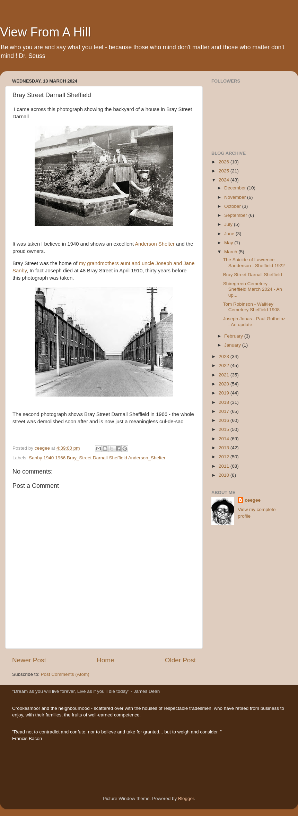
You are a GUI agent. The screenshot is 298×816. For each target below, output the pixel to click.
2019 (224, 393)
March (231, 251)
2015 (224, 429)
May (229, 242)
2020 (224, 383)
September (236, 215)
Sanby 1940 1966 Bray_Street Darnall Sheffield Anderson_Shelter (97, 457)
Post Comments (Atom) (65, 674)
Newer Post (29, 660)
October (233, 206)
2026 (224, 161)
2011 (224, 466)
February (234, 336)
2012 (224, 456)
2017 (224, 411)
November (235, 197)
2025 (224, 170)
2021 (224, 374)
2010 (224, 475)
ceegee (253, 500)
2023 (224, 356)
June (230, 233)
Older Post (180, 660)
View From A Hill (45, 32)
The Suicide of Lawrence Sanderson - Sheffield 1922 (254, 262)
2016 (224, 420)
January (233, 345)
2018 (224, 402)
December (235, 187)
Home (105, 660)
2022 (224, 365)
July (229, 224)
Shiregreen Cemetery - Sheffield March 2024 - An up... (252, 289)
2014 (224, 438)
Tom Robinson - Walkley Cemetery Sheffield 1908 (251, 306)
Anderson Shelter (154, 244)
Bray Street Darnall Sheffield (252, 274)
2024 (224, 179)
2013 (224, 447)
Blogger (186, 798)
